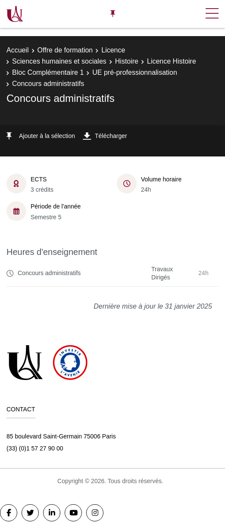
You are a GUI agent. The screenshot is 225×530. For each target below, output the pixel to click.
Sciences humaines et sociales (59, 61)
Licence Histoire (171, 61)
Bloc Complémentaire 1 (48, 72)
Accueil (17, 50)
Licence (113, 50)
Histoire (126, 61)
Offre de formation (65, 50)
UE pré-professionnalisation (134, 72)
